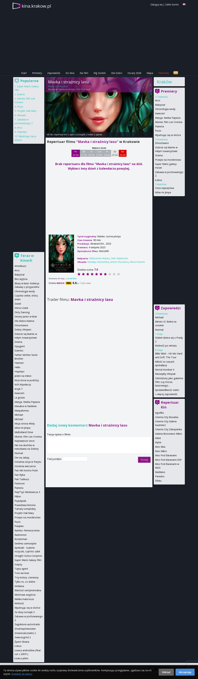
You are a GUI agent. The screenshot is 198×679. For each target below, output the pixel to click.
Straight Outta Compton (28, 555)
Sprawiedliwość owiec (167, 390)
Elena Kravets (137, 261)
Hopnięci (22, 131)
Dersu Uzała (21, 307)
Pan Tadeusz (22, 479)
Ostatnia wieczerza (25, 466)
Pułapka (19, 526)
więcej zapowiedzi (167, 394)
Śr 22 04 (91, 153)
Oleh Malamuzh (83, 89)
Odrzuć (166, 672)
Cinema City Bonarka (166, 417)
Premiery (37, 73)
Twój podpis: (54, 459)
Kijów (158, 442)
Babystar (160, 104)
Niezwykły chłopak (165, 373)
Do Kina (70, 73)
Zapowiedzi (53, 73)
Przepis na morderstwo (168, 159)
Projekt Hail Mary (26, 110)
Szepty (18, 564)
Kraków (164, 82)
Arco (157, 100)
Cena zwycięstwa (164, 188)
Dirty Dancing (22, 312)
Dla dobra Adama (24, 321)
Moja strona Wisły (25, 423)
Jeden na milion (23, 375)
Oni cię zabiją (22, 457)
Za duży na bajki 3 (25, 612)
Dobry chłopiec (23, 329)
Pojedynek (20, 500)
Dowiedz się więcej (21, 673)
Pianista (159, 126)
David (18, 303)
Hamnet (19, 362)
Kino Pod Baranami (166, 455)
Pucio (158, 130)
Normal (159, 329)
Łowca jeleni (21, 658)
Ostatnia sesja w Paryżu (28, 461)
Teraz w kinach (27, 258)
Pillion (18, 496)
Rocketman (21, 539)
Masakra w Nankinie (26, 406)
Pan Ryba (20, 474)
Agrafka (159, 412)
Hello (17, 367)
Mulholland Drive (24, 432)
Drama (159, 155)
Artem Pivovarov (119, 261)
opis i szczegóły (77, 134)
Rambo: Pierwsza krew (27, 530)
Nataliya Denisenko (98, 261)
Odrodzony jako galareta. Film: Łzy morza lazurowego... (169, 382)
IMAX (158, 438)
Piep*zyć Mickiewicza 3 (27, 492)
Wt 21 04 (84, 153)
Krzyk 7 (18, 388)
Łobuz (158, 180)
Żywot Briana (22, 641)
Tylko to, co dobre (25, 581)
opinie (99, 134)
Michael (159, 317)
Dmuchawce (162, 143)
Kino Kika (160, 446)
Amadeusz (20, 266)
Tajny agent (21, 568)
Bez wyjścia (21, 279)
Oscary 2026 (134, 73)
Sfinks (158, 480)
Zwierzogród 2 (23, 637)
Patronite (163, 73)
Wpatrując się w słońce (168, 135)
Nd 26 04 (123, 153)
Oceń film (72, 278)
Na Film (84, 73)
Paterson (20, 483)
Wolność (19, 603)
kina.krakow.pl (36, 6)
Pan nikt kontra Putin (26, 470)
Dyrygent (20, 346)
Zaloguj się (156, 4)
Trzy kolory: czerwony (27, 577)
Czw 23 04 (99, 153)
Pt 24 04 (107, 153)
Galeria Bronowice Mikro (168, 433)
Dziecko (19, 350)
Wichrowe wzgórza (25, 594)
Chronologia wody (165, 109)
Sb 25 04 (115, 153)
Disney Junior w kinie (26, 316)
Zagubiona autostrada (27, 624)
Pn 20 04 (76, 153)
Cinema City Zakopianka (168, 429)
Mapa (150, 73)
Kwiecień (160, 113)
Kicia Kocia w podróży (27, 380)
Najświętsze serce (25, 440)
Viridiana (19, 586)
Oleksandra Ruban (66, 89)
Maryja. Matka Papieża (167, 117)
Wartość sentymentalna (28, 590)
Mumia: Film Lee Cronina (168, 122)
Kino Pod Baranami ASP (168, 459)
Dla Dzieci (116, 73)
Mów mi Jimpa (163, 192)
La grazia (20, 397)
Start (24, 73)
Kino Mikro (161, 451)
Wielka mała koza (24, 599)
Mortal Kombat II (164, 369)
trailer (90, 134)
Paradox (160, 476)
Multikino (160, 472)
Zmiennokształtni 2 (25, 633)
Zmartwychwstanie (25, 628)
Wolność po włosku (166, 345)
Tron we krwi (22, 573)
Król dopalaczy (23, 384)
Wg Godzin (100, 73)
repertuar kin (60, 134)
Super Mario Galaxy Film (28, 560)
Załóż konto (172, 4)
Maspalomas (22, 410)
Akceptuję (185, 672)
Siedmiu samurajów (25, 543)
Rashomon (21, 534)
